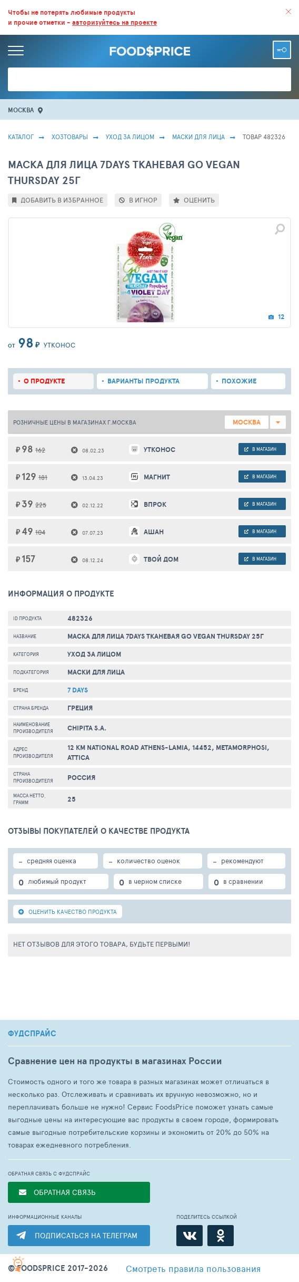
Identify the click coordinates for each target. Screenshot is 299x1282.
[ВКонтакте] (189, 1235)
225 (40, 504)
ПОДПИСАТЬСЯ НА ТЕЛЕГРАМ (86, 1235)
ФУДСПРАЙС (32, 1033)
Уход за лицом (130, 136)
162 (40, 450)
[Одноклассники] (220, 1235)
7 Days (77, 690)
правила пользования (193, 1268)
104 (40, 532)
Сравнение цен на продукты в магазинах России (115, 1060)
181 (42, 477)
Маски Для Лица (198, 136)
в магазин (260, 449)
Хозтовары (70, 136)
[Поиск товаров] (149, 79)
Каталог (21, 136)
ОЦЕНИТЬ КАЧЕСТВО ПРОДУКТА (67, 911)
